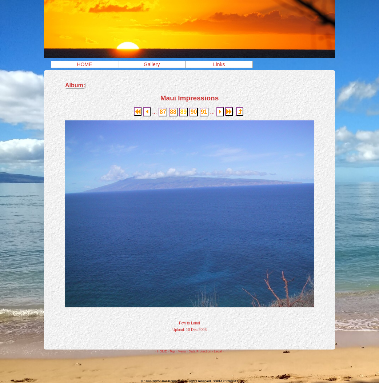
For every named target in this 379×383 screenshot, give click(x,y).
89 (183, 112)
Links (219, 64)
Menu (181, 351)
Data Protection (199, 351)
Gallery (152, 64)
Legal (218, 351)
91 (204, 112)
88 (173, 112)
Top (172, 351)
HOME (84, 64)
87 (163, 112)
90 (194, 112)
